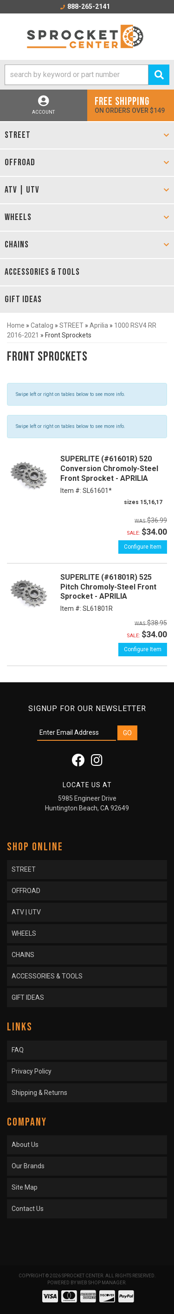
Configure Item (142, 547)
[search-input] (76, 74)
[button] (87, 75)
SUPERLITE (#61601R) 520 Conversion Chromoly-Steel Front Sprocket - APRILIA (109, 468)
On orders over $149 (131, 104)
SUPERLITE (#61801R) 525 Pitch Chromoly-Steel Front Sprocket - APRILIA (108, 587)
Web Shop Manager (101, 1282)
